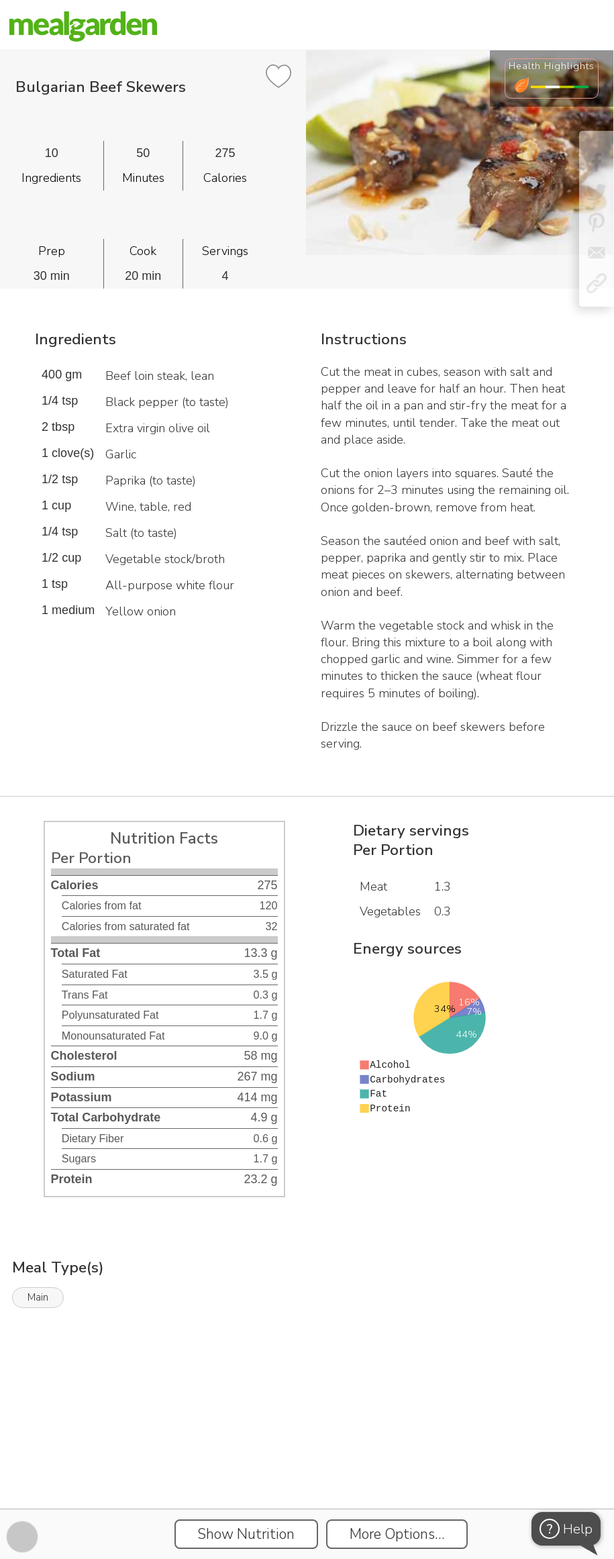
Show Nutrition (246, 1534)
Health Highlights (552, 65)
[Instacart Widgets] (307, 1462)
